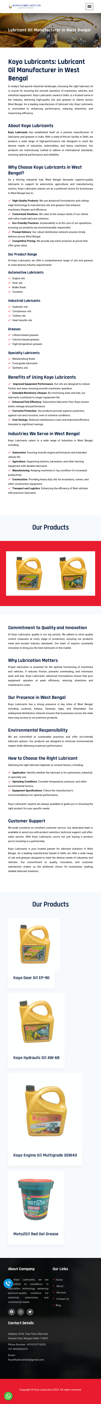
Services (61, 1292)
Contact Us (62, 1298)
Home (59, 1279)
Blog (58, 1305)
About (59, 1286)
